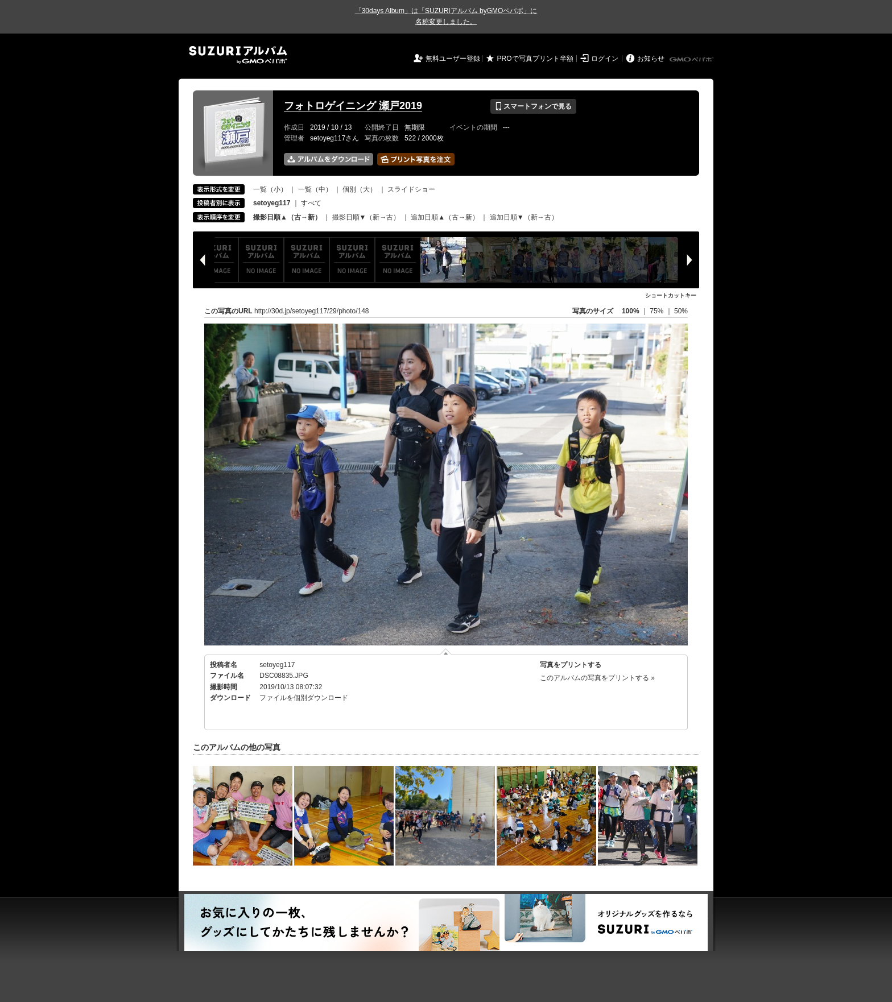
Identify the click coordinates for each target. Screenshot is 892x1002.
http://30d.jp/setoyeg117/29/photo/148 (311, 311)
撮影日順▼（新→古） (366, 217)
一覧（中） (315, 189)
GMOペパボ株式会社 (692, 59)
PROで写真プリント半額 (535, 59)
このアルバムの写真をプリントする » (597, 678)
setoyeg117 (277, 665)
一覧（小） (270, 189)
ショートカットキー (670, 295)
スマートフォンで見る (533, 106)
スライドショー (411, 189)
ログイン (604, 59)
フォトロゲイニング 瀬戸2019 (353, 105)
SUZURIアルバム (238, 55)
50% (681, 311)
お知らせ (650, 59)
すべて (311, 203)
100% (630, 311)
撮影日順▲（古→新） (287, 217)
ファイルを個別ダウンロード (303, 698)
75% (657, 311)
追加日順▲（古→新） (445, 217)
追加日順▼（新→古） (524, 217)
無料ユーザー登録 (453, 59)
